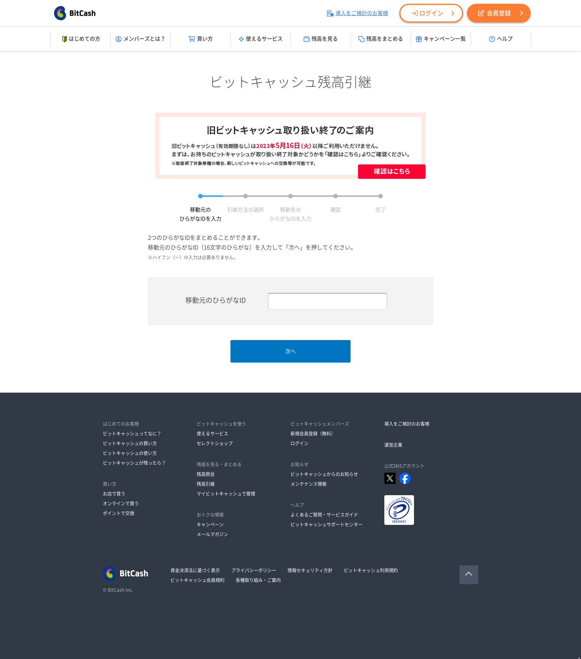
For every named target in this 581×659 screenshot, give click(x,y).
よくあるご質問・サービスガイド (324, 514)
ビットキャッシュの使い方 (130, 453)
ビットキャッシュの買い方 (130, 443)
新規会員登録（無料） (313, 433)
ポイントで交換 (118, 513)
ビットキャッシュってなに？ (132, 433)
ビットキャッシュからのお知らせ (324, 474)
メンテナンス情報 (308, 484)
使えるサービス (261, 39)
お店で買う (114, 493)
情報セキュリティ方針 (310, 570)
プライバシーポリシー (253, 570)
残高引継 (206, 484)
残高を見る (321, 39)
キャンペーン (210, 524)
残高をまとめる (380, 39)
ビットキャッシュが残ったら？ (134, 463)
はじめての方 (80, 39)
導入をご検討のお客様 (357, 13)
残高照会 (206, 474)
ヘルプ (501, 39)
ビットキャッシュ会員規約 (197, 580)
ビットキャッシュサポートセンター (326, 524)
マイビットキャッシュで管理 (226, 493)
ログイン (427, 13)
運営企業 (393, 445)
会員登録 (494, 13)
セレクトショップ (215, 443)
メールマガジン (212, 534)
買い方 (200, 39)
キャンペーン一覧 (441, 39)
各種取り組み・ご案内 (258, 580)
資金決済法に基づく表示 (195, 570)
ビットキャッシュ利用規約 (371, 570)
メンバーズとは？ (141, 39)
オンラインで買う (121, 503)
